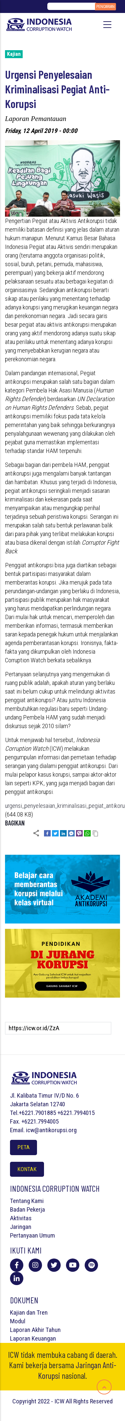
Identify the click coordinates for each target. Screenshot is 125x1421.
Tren (42, 1312)
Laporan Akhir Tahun (35, 1330)
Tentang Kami (27, 1201)
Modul (17, 1321)
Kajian (14, 54)
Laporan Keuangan (33, 1338)
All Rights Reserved (89, 1401)
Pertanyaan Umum (32, 1235)
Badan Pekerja (27, 1209)
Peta (23, 1147)
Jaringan (20, 1227)
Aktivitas (21, 1218)
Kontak (27, 1169)
